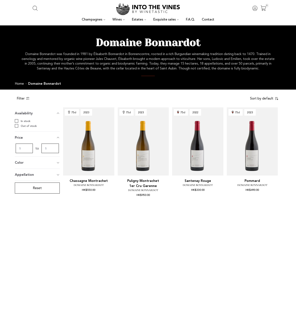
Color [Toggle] (37, 162)
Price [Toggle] (37, 137)
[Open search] (35, 8)
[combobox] (266, 98)
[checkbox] (16, 121)
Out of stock (24, 125)
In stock (22, 121)
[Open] (263, 8)
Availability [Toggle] (37, 113)
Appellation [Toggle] (37, 174)
